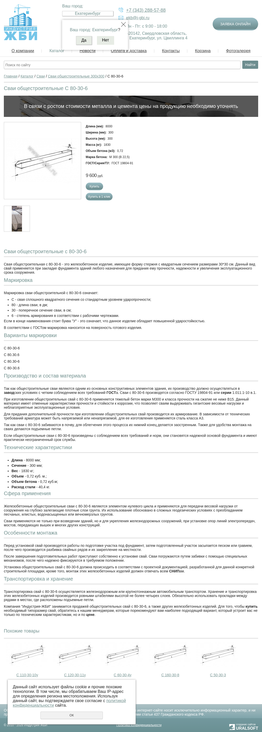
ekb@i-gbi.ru (137, 18)
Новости (87, 51)
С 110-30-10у (27, 675)
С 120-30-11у (75, 675)
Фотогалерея (238, 51)
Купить (94, 186)
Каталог (56, 51)
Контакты (171, 51)
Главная (10, 76)
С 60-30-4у (123, 675)
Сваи (41, 76)
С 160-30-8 (170, 675)
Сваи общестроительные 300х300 (76, 76)
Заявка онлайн (235, 24)
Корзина (203, 51)
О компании (23, 51)
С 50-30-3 (218, 675)
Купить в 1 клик (99, 196)
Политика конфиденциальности (138, 725)
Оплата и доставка (129, 51)
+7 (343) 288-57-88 (146, 10)
